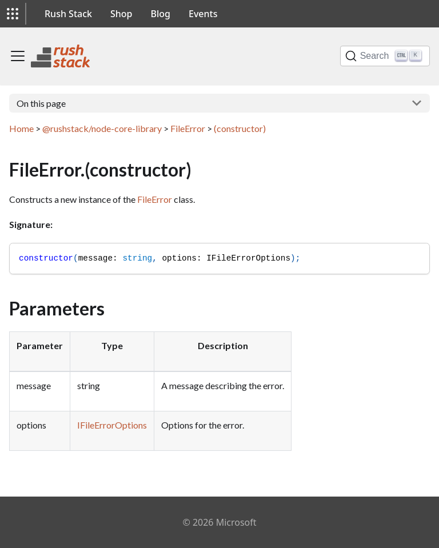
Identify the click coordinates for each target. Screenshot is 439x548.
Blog (160, 13)
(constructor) (240, 128)
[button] (12, 13)
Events (203, 13)
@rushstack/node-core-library (102, 128)
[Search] (385, 56)
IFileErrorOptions (112, 424)
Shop (121, 13)
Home (21, 128)
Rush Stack (68, 13)
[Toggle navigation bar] (17, 56)
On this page (41, 103)
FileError (187, 128)
